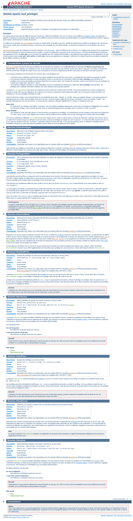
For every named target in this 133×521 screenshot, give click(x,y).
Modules (103, 4)
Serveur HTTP (13, 9)
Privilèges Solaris (89, 36)
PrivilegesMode (116, 26)
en (105, 17)
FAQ (115, 4)
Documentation (23, 9)
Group (71, 305)
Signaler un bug (118, 48)
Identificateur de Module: (12, 25)
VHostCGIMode (117, 28)
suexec (52, 50)
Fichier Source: (9, 27)
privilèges (79, 148)
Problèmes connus (118, 46)
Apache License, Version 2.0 (20, 517)
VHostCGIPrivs (116, 29)
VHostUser (115, 36)
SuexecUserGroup (16, 352)
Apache (5, 9)
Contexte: (10, 138)
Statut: (6, 23)
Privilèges (74, 421)
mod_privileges (27, 43)
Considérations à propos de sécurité (24, 63)
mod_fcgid (104, 241)
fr (108, 17)
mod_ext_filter (58, 239)
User (73, 448)
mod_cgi (104, 237)
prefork (73, 144)
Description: (8, 20)
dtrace (98, 148)
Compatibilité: (8, 29)
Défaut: (9, 135)
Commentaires (117, 54)
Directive (11, 127)
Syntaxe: (10, 133)
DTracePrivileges (117, 24)
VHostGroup (116, 31)
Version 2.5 (33, 9)
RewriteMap (37, 208)
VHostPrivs (115, 33)
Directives (110, 4)
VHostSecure (116, 35)
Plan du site (128, 4)
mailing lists (14, 511)
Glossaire (120, 4)
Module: (9, 142)
